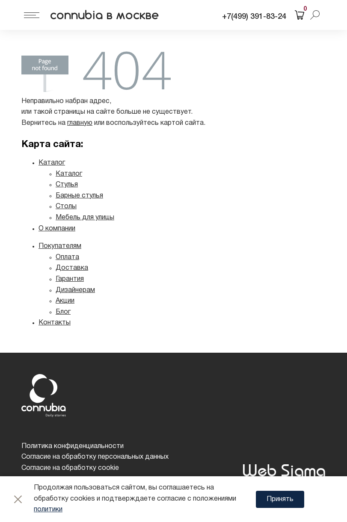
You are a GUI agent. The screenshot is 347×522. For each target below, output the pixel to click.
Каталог (52, 163)
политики (48, 510)
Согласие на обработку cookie (70, 468)
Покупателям (60, 246)
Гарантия (70, 279)
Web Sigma (284, 470)
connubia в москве (104, 15)
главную (79, 123)
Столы (66, 206)
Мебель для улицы (85, 218)
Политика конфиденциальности (72, 446)
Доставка (72, 268)
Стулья (67, 185)
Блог (63, 312)
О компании (57, 229)
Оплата (67, 257)
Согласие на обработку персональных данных (95, 457)
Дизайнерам (75, 290)
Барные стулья (79, 196)
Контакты (55, 323)
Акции (65, 301)
